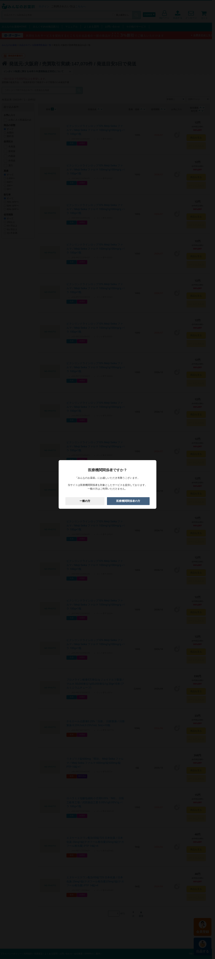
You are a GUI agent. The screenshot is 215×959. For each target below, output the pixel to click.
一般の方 (85, 501)
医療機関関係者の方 (128, 501)
